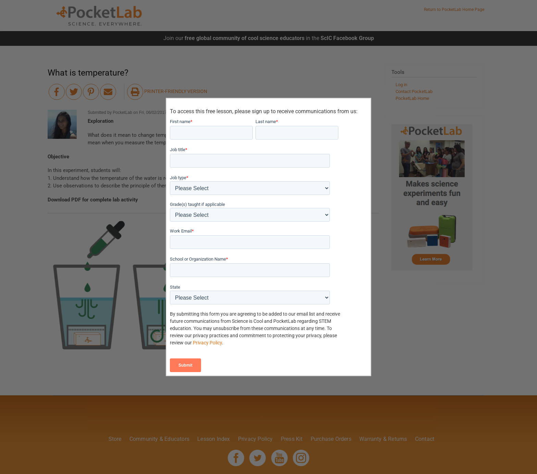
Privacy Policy (207, 342)
